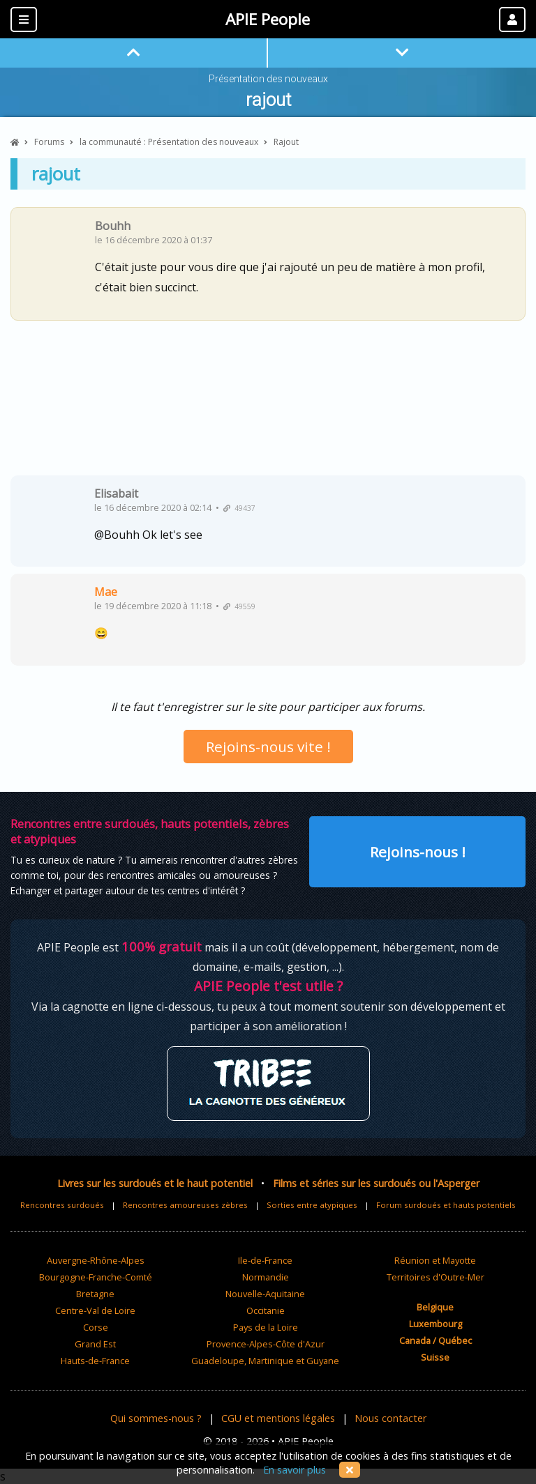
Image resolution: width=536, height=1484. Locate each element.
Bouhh (113, 226)
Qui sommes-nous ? (156, 1418)
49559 (239, 606)
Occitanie (265, 1310)
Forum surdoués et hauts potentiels (446, 1205)
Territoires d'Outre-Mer (435, 1277)
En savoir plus (294, 1469)
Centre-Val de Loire (95, 1310)
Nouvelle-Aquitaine (265, 1293)
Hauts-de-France (95, 1360)
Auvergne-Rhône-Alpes (95, 1260)
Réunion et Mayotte (435, 1260)
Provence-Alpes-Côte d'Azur (266, 1344)
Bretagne (95, 1293)
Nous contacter (390, 1418)
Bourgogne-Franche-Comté (95, 1277)
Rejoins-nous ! (418, 852)
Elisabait (116, 493)
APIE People (267, 19)
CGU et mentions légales (278, 1418)
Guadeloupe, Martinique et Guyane (265, 1360)
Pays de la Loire (265, 1327)
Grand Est (95, 1344)
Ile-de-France (265, 1260)
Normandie (265, 1277)
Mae (105, 591)
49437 (239, 508)
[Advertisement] (268, 403)
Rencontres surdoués (62, 1205)
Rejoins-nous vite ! (268, 746)
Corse (95, 1327)
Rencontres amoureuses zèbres (185, 1205)
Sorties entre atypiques (312, 1205)
